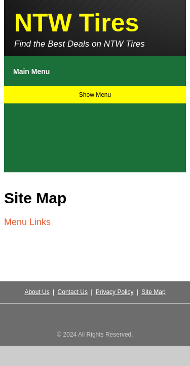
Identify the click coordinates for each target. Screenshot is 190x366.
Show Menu (95, 94)
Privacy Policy (115, 292)
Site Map (153, 292)
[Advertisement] (53, 135)
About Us (36, 292)
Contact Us (73, 292)
